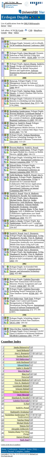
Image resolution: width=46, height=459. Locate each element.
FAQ (10, 26)
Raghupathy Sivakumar (19, 207)
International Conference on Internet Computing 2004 (26, 161)
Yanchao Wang (29, 91)
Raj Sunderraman (24, 179)
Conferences (12, 449)
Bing (10, 33)
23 (3, 416)
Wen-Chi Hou (15, 329)
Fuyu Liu (13, 81)
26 (3, 426)
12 (31, 365)
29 (3, 437)
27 (3, 429)
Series (29, 449)
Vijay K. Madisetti (31, 193)
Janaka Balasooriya (21, 347)
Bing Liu (13, 123)
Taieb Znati (28, 299)
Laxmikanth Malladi (33, 113)
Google (4, 33)
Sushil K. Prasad (24, 123)
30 (3, 440)
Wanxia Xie (38, 202)
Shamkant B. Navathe (18, 196)
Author (27, 451)
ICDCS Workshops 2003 (29, 247)
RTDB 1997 (34, 293)
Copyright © (5, 454)
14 (35, 380)
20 (31, 377)
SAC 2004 (39, 225)
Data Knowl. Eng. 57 (28, 103)
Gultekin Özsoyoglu (31, 279)
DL (16, 30)
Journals (22, 449)
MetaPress (38, 30)
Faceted (11, 451)
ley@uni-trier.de (6, 456)
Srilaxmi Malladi (31, 205)
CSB (30, 30)
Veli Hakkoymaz (16, 299)
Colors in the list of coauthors (10, 445)
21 (3, 408)
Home (3, 449)
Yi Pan (34, 179)
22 (31, 395)
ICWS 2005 (14, 132)
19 (31, 356)
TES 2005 (14, 142)
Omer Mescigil (29, 53)
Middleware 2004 (17, 218)
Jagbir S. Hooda (16, 221)
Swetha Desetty (23, 356)
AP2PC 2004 (22, 154)
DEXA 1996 (15, 323)
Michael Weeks (16, 200)
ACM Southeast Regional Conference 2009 (27, 45)
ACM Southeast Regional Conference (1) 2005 (26, 119)
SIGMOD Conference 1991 (21, 336)
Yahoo (16, 33)
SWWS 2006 (15, 95)
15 (3, 389)
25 (3, 423)
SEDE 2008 (32, 58)
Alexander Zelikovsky (20, 429)
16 (35, 374)
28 (3, 433)
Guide (21, 30)
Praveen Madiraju (17, 113)
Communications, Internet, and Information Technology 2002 (25, 271)
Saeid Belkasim (23, 350)
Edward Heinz (15, 165)
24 (3, 420)
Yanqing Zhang (26, 209)
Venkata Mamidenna (31, 135)
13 (3, 383)
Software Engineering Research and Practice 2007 (26, 71)
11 (40, 353)
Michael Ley (34, 454)
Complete (19, 451)
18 (3, 398)
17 (39, 380)
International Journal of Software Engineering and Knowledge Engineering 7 (27, 307)
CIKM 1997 (22, 286)
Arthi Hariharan (16, 175)
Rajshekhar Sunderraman (20, 111)
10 (31, 347)
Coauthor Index (11, 341)
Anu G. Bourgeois (30, 198)
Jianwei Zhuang (29, 64)
